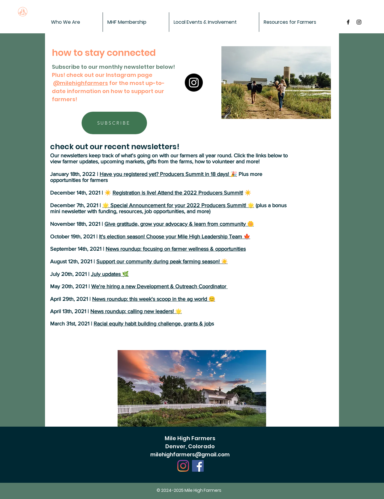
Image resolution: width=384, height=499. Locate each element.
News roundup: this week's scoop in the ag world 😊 (153, 299)
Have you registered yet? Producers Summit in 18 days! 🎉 (168, 174)
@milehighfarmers (80, 83)
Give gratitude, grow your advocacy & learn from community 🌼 (179, 224)
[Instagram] (194, 83)
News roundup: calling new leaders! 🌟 (136, 311)
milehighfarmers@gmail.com (190, 454)
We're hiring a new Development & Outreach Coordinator (159, 286)
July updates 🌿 (110, 274)
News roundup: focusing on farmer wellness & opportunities (176, 249)
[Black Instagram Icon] (359, 22)
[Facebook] (198, 466)
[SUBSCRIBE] (114, 123)
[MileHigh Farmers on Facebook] (348, 22)
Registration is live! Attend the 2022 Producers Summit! (177, 193)
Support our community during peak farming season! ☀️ (162, 262)
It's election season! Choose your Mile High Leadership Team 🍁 (174, 237)
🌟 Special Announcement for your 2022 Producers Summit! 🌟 (178, 205)
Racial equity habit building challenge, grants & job (153, 324)
